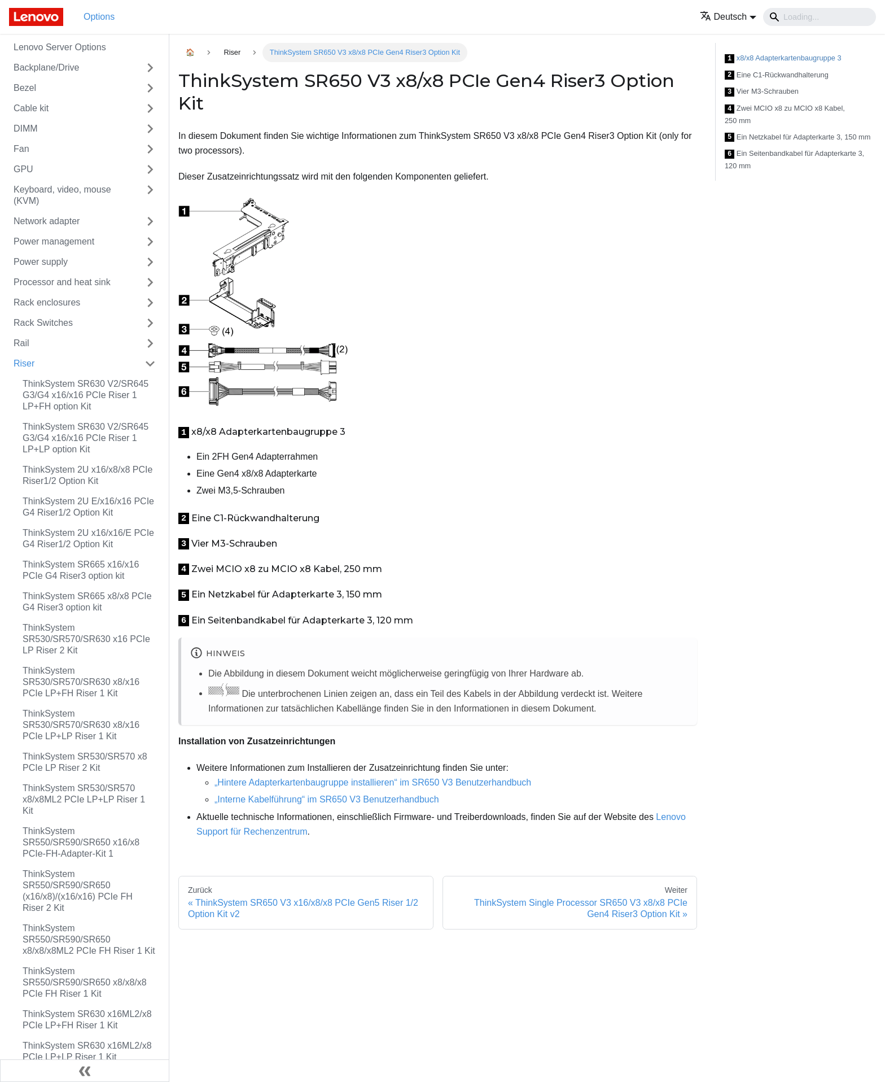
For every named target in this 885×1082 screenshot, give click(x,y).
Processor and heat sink (62, 282)
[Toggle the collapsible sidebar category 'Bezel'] (150, 88)
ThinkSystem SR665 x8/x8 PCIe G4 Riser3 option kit (87, 601)
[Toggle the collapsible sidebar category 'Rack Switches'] (150, 323)
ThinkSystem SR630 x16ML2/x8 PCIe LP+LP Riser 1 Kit (87, 1051)
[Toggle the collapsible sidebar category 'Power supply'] (150, 262)
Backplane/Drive (47, 67)
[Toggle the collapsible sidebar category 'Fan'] (150, 149)
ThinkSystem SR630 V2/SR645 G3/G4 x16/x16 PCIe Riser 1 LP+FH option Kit (85, 395)
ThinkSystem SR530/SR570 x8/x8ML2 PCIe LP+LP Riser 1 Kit (84, 799)
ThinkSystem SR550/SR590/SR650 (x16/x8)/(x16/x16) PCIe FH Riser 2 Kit (78, 891)
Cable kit (31, 108)
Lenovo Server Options (60, 47)
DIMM (26, 128)
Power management (54, 241)
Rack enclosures (47, 302)
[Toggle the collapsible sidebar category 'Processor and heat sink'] (150, 282)
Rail (21, 343)
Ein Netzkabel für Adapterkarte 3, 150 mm (797, 137)
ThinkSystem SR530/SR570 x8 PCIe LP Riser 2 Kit (85, 762)
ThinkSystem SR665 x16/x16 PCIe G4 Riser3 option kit (81, 570)
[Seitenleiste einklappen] (84, 1070)
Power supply (41, 262)
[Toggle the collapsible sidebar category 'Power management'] (150, 242)
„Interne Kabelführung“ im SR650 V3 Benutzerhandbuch (326, 799)
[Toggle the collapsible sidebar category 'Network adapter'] (150, 221)
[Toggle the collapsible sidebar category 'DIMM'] (150, 129)
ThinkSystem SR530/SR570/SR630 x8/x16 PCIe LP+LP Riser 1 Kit (81, 725)
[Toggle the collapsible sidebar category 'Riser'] (150, 364)
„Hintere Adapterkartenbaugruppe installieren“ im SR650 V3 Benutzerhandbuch (372, 782)
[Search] (819, 17)
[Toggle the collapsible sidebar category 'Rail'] (150, 343)
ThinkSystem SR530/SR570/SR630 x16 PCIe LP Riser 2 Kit (86, 639)
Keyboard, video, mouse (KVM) (62, 195)
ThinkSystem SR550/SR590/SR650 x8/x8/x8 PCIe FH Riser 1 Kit (85, 982)
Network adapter (47, 221)
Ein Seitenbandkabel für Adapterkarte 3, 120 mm (794, 159)
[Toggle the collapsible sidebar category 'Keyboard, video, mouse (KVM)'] (150, 195)
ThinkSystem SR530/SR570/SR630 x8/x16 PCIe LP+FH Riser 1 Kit (81, 682)
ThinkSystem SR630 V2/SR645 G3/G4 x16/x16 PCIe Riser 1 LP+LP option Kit (85, 438)
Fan (21, 149)
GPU (23, 169)
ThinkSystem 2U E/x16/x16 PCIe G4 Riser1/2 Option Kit (88, 506)
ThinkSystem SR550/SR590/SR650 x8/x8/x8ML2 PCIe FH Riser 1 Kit (89, 939)
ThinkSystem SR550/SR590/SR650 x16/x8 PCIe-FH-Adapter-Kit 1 (81, 842)
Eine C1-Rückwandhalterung (777, 75)
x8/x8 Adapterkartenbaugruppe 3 (783, 58)
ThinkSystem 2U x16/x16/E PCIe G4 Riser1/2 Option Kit (88, 538)
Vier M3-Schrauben (762, 92)
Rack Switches (43, 323)
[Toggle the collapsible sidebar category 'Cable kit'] (150, 108)
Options (99, 16)
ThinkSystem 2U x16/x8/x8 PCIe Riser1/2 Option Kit (87, 475)
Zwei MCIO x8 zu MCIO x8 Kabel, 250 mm (785, 114)
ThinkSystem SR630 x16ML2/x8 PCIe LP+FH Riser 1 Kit (87, 1019)
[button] (728, 16)
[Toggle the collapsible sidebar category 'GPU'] (150, 169)
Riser (24, 363)
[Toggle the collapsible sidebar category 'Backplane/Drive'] (150, 68)
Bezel (25, 88)
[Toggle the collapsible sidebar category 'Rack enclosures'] (150, 303)
